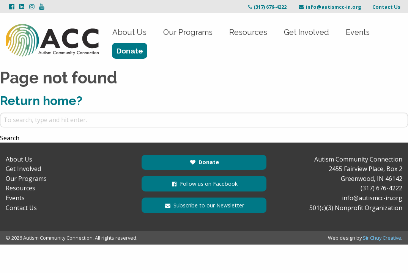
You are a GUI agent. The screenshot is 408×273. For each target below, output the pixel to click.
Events (358, 32)
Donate (130, 51)
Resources (248, 32)
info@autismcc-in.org (329, 6)
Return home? (41, 101)
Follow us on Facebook (203, 183)
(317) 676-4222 (267, 6)
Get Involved (306, 32)
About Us (129, 32)
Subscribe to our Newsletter (204, 205)
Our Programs (188, 32)
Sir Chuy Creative (382, 237)
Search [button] (9, 138)
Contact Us (386, 6)
